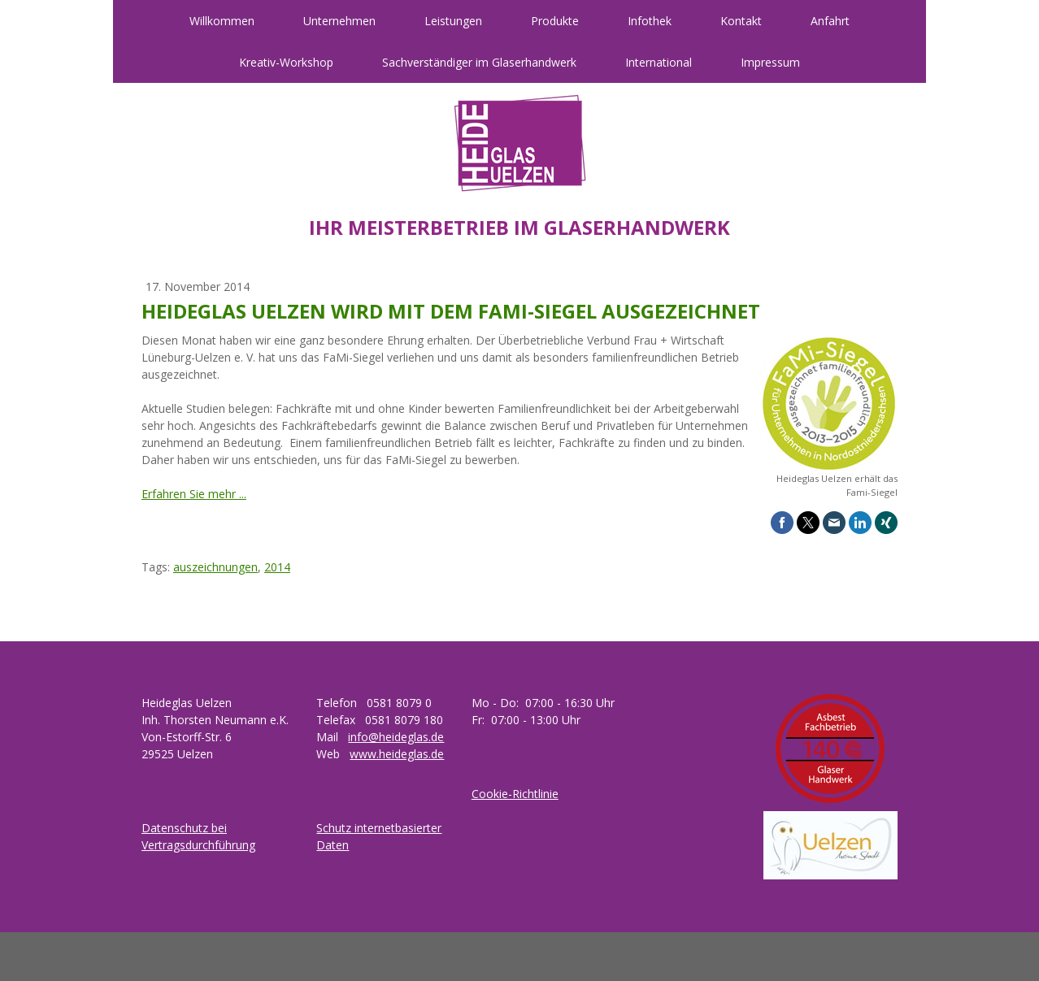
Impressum (770, 62)
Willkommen (221, 20)
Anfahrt (830, 20)
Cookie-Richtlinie (515, 793)
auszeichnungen (215, 567)
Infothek (650, 20)
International (658, 62)
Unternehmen (339, 20)
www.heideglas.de (397, 754)
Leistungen (453, 20)
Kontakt (741, 20)
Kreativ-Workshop (286, 62)
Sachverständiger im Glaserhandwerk (479, 62)
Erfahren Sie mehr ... (193, 493)
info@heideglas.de (396, 736)
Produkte (555, 20)
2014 (277, 567)
